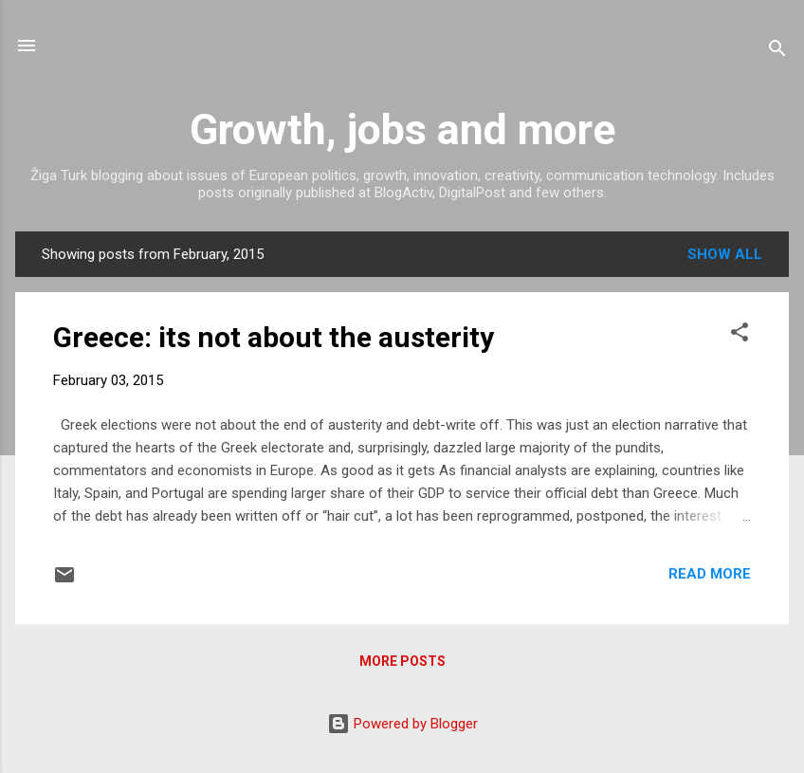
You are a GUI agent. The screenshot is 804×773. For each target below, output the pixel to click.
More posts (402, 661)
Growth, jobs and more (402, 129)
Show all (724, 254)
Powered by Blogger (402, 723)
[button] (739, 335)
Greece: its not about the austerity (273, 337)
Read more (709, 573)
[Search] (777, 52)
